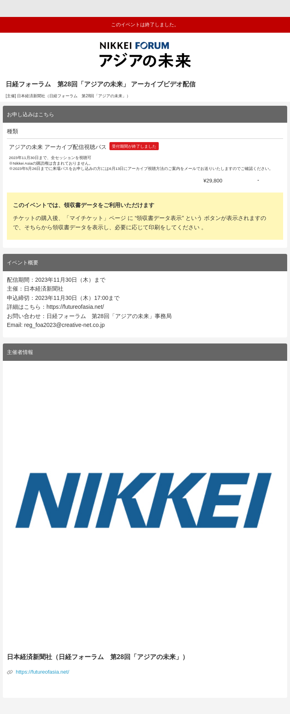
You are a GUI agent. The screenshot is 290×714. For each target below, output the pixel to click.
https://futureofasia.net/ (42, 672)
